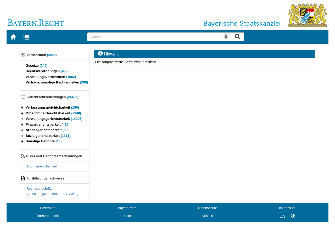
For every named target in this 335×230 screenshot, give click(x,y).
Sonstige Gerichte (44, 141)
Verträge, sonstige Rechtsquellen (57, 82)
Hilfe (127, 216)
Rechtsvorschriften (40, 188)
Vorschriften (42, 55)
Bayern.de (47, 208)
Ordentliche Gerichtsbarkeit (53, 113)
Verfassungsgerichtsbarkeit (52, 107)
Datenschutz (207, 208)
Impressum (287, 208)
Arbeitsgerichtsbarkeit (48, 130)
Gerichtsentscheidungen (53, 97)
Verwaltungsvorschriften (51, 77)
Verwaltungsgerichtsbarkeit (54, 119)
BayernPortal (127, 208)
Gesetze (37, 66)
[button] (22, 107)
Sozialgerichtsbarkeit (48, 136)
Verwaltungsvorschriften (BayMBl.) (52, 194)
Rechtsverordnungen (47, 71)
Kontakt (207, 216)
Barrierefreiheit (48, 216)
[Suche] (154, 36)
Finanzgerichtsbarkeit (48, 124)
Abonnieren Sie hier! (41, 166)
